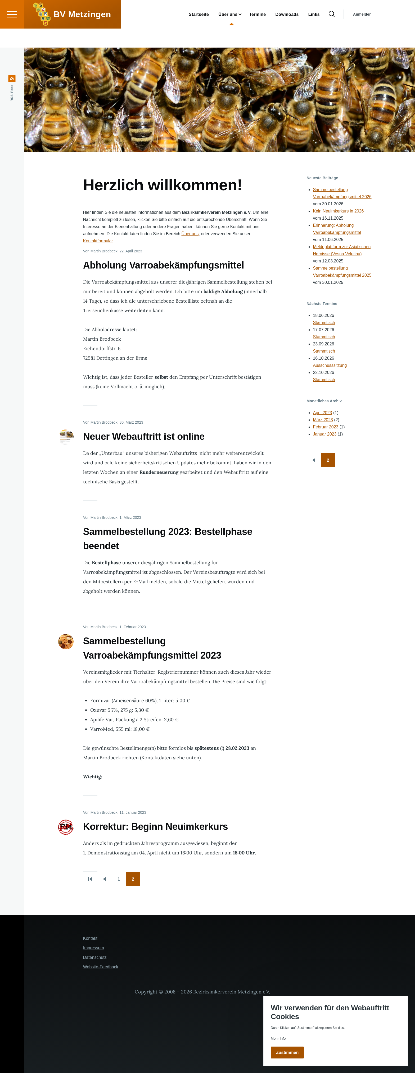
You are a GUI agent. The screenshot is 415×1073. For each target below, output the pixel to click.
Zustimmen (287, 1052)
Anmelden (362, 33)
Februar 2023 (325, 427)
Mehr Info (278, 1038)
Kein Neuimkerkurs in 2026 (338, 211)
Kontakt (90, 938)
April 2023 (322, 413)
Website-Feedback (100, 967)
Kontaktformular (98, 241)
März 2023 (323, 420)
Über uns (190, 234)
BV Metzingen (82, 33)
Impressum (93, 948)
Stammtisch (324, 323)
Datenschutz (95, 957)
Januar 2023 (324, 434)
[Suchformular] (331, 33)
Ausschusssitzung (330, 365)
